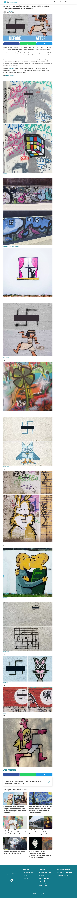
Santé (59, 2)
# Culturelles (11, 770)
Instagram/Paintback (9, 75)
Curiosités (52, 2)
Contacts (26, 875)
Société (65, 2)
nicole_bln (5, 173)
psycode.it (26, 878)
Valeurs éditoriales (43, 878)
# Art (5, 770)
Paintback (11, 68)
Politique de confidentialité (65, 873)
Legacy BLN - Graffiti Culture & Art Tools (11, 246)
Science (45, 2)
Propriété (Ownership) (45, 881)
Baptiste (11, 11)
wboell (4, 713)
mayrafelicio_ (6, 767)
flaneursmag (5, 597)
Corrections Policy (43, 875)
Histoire (71, 2)
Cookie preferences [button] (62, 875)
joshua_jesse (5, 682)
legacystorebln (6, 357)
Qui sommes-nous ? (29, 873)
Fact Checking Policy (44, 873)
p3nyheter (5, 543)
